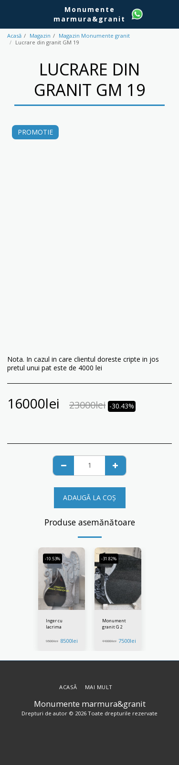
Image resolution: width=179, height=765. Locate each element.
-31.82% (108, 558)
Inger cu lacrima (54, 624)
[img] (61, 578)
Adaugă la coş (89, 497)
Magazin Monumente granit (94, 35)
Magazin (40, 35)
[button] (10, 13)
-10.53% (52, 558)
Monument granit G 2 (114, 624)
